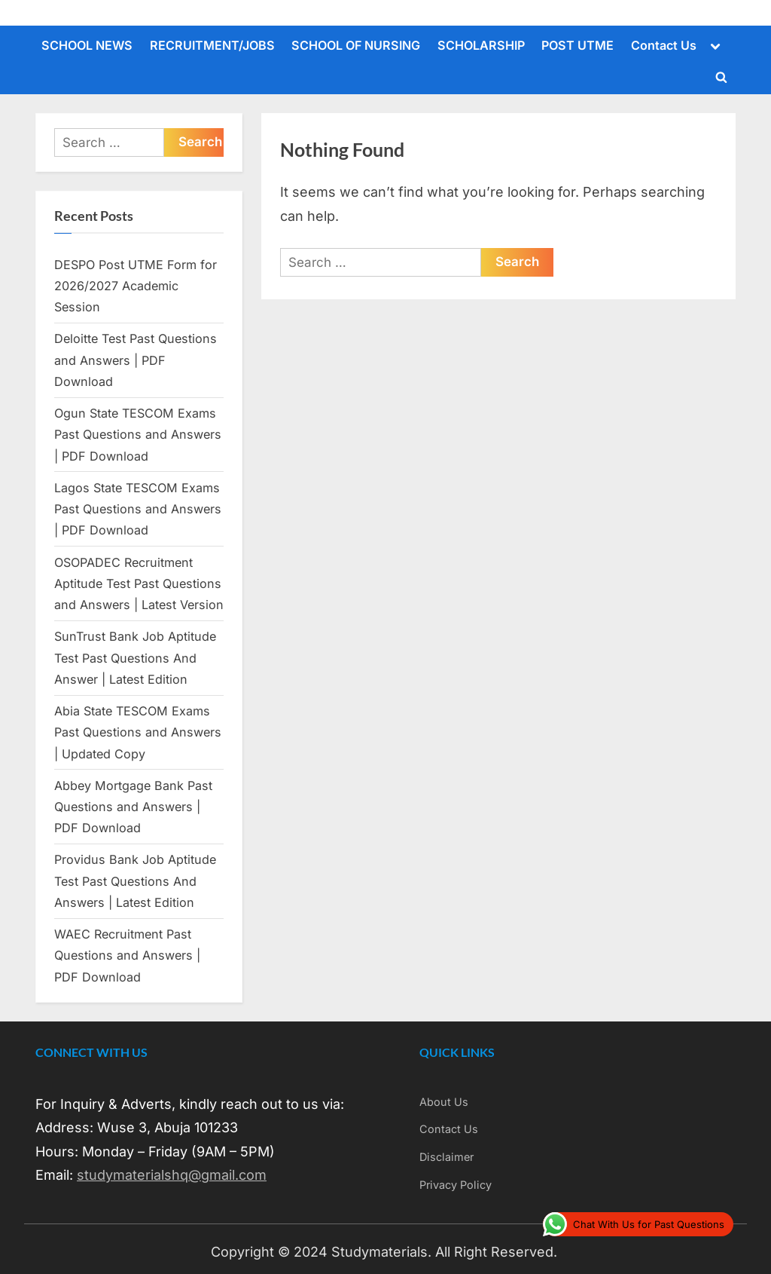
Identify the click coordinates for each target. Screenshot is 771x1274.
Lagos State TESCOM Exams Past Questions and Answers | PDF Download (137, 509)
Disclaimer (446, 1156)
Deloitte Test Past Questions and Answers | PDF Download (135, 360)
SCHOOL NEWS (87, 45)
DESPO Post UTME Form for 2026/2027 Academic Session (135, 286)
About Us (443, 1101)
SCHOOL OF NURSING (355, 45)
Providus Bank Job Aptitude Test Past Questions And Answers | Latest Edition (135, 881)
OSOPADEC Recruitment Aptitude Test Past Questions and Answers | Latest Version (139, 584)
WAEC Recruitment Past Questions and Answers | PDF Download (127, 955)
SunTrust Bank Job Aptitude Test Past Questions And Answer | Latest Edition (135, 658)
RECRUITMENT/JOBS (212, 45)
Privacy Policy (455, 1184)
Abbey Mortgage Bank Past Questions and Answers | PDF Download (133, 807)
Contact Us (663, 45)
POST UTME (577, 45)
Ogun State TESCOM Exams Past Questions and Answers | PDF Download (137, 435)
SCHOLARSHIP (481, 45)
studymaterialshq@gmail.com (172, 1175)
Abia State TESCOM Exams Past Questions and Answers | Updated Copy (137, 732)
